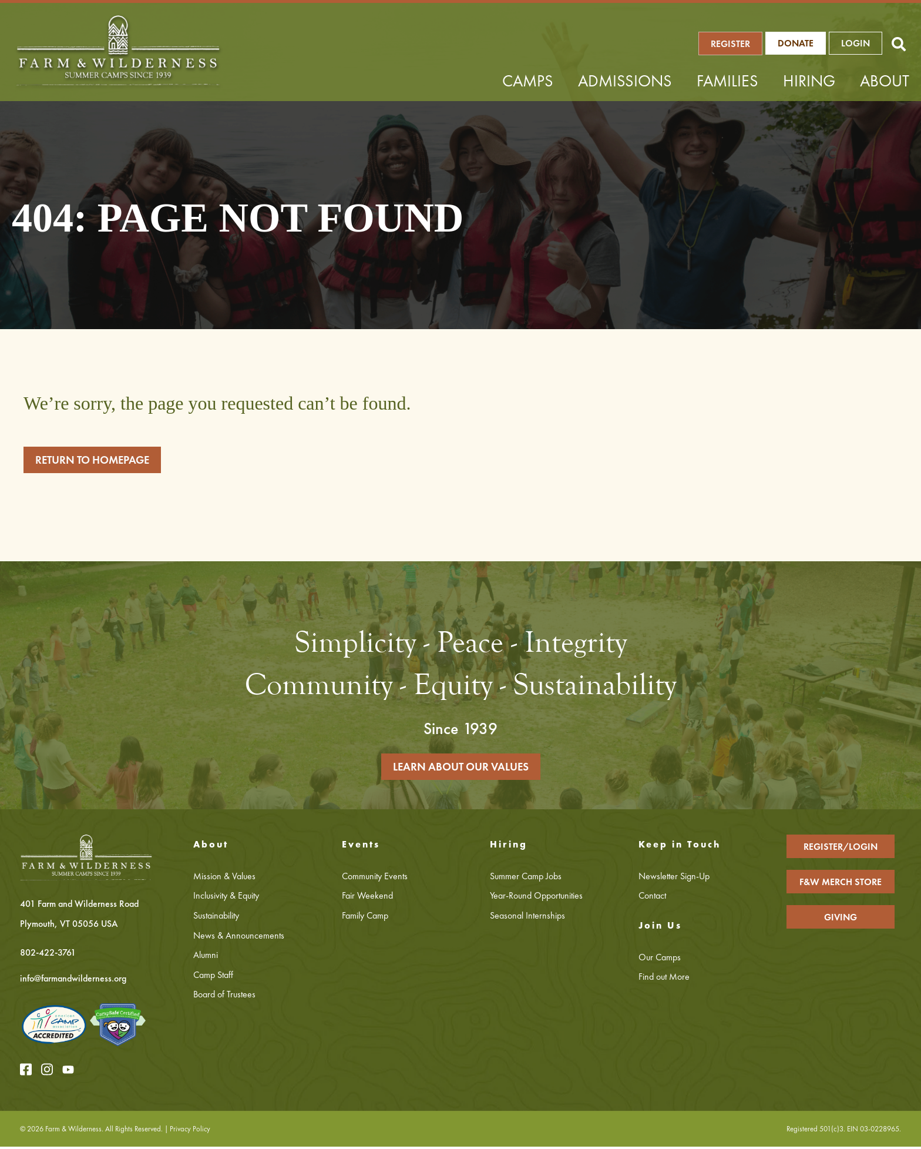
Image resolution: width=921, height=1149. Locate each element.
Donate (803, 43)
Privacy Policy (190, 1131)
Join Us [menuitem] (660, 928)
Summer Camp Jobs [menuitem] (526, 878)
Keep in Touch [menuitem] (679, 847)
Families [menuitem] (727, 81)
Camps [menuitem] (527, 81)
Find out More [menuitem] (664, 979)
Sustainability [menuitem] (216, 918)
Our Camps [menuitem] (659, 959)
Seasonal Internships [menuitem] (527, 918)
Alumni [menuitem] (205, 958)
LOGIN (862, 43)
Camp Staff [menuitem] (213, 977)
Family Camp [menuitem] (365, 918)
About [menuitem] (884, 81)
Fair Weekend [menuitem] (367, 898)
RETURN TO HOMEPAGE (99, 460)
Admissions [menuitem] (625, 81)
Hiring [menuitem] (809, 81)
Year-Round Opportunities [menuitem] (536, 898)
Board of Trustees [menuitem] (224, 997)
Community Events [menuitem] (375, 878)
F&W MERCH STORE (840, 884)
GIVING (840, 919)
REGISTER (738, 44)
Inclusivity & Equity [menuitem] (226, 898)
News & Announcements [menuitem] (238, 938)
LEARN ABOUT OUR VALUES (460, 768)
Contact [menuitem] (652, 898)
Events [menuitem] (361, 847)
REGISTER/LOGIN (841, 849)
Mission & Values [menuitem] (224, 878)
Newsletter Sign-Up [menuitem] (674, 878)
